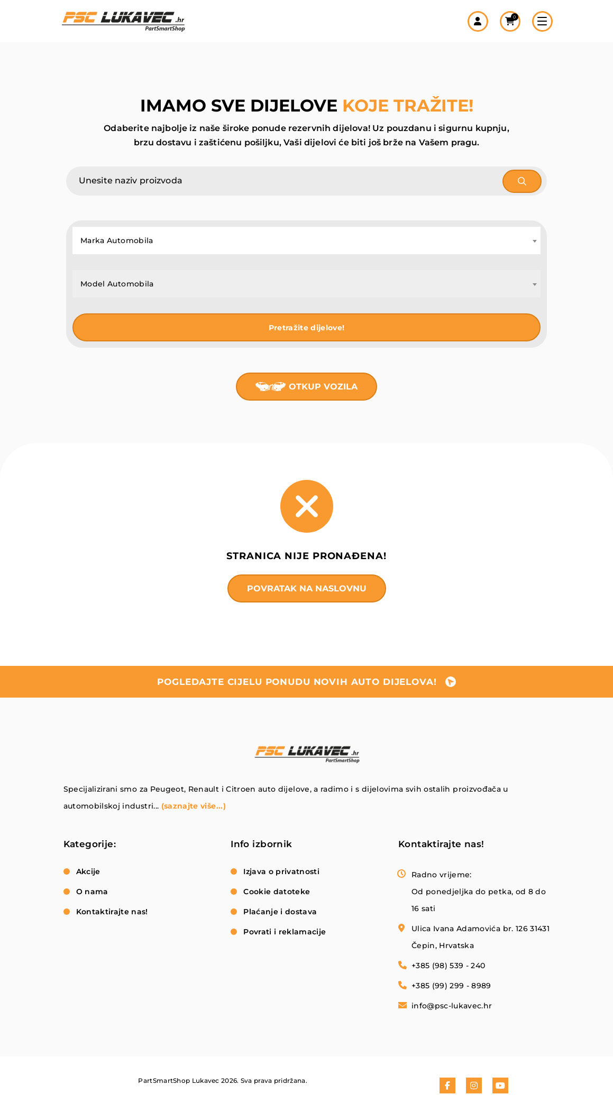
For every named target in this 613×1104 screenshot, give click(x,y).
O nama (92, 891)
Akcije (88, 871)
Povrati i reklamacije (284, 931)
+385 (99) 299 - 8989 (451, 985)
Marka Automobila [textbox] (116, 240)
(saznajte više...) (193, 806)
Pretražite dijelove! (307, 327)
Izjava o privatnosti (281, 871)
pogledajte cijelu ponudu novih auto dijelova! (296, 681)
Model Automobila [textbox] (117, 284)
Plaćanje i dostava (280, 911)
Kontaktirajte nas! (112, 911)
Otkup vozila (323, 387)
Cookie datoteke (276, 891)
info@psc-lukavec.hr (451, 1005)
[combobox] (306, 240)
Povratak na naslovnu (307, 588)
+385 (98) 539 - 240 (448, 965)
